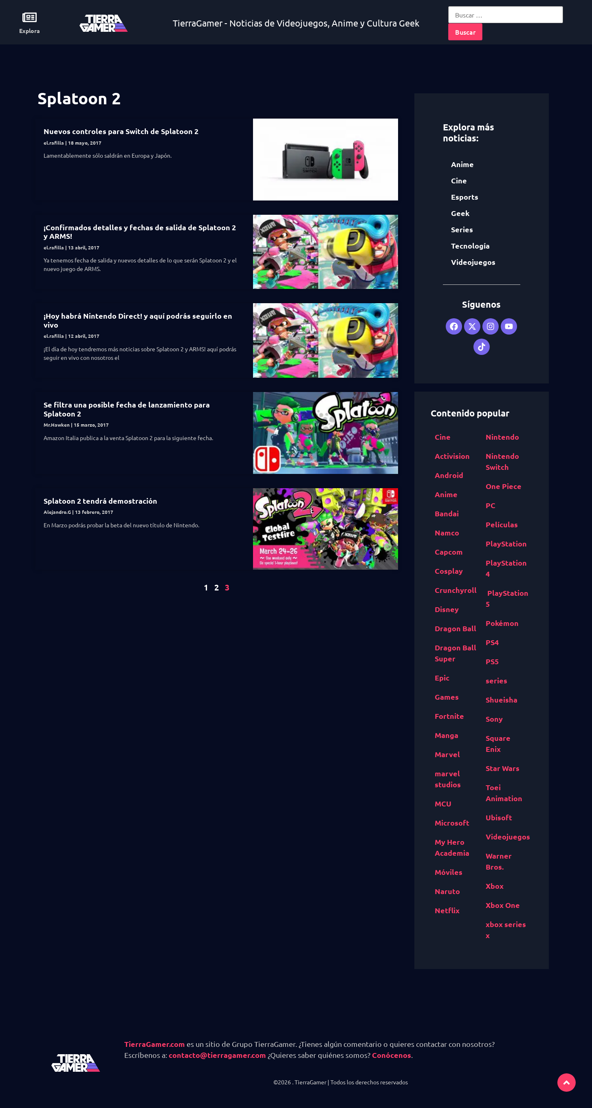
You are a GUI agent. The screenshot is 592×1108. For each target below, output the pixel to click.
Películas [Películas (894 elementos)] (502, 524)
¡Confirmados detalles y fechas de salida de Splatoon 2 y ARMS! (140, 231)
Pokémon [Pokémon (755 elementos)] (502, 623)
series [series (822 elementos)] (496, 680)
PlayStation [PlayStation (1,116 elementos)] (506, 543)
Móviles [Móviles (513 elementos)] (448, 872)
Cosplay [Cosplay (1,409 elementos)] (449, 570)
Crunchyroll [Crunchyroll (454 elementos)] (456, 590)
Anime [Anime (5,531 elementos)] (446, 494)
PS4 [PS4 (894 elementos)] (492, 642)
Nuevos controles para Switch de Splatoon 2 (121, 131)
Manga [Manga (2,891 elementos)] (446, 735)
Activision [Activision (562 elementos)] (452, 455)
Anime (462, 164)
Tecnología (470, 245)
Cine (459, 180)
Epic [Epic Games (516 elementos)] (442, 677)
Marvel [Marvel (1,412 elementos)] (447, 754)
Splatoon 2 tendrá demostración (100, 500)
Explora (29, 30)
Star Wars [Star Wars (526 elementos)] (502, 768)
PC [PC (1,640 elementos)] (490, 505)
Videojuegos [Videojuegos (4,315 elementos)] (508, 836)
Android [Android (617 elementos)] (449, 475)
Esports (464, 196)
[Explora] (29, 17)
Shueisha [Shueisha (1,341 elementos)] (501, 699)
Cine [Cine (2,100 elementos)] (443, 436)
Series (462, 229)
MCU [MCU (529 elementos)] (443, 803)
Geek (460, 213)
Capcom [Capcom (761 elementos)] (449, 551)
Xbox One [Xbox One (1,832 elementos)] (503, 905)
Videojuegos (473, 262)
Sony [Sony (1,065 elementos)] (494, 718)
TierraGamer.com (154, 1044)
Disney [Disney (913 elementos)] (447, 609)
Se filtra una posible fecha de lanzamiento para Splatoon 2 (127, 409)
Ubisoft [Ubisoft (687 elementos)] (499, 817)
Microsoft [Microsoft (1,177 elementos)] (452, 822)
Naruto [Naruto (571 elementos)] (447, 891)
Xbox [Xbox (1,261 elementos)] (495, 885)
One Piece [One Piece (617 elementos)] (504, 486)
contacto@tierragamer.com (217, 1055)
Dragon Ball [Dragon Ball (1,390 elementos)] (455, 628)
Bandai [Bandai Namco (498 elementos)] (447, 513)
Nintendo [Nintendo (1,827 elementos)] (502, 436)
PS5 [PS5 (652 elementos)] (492, 661)
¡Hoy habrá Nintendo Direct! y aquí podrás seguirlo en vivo (138, 320)
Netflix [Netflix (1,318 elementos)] (447, 910)
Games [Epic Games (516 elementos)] (447, 696)
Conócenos (391, 1055)
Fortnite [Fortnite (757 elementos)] (449, 715)
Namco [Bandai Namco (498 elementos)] (447, 532)
